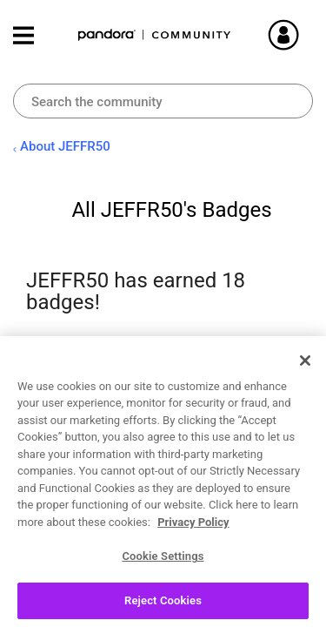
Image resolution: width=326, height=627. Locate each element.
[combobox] (163, 101)
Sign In (304, 34)
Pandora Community (155, 35)
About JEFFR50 (65, 146)
